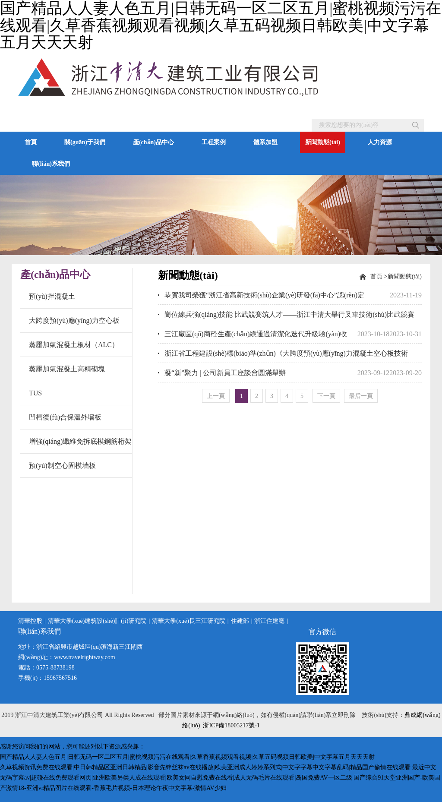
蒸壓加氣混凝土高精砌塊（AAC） (67, 373)
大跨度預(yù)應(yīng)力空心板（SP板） (74, 324)
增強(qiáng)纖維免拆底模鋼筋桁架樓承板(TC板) (80, 445)
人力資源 (380, 142)
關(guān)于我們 (84, 142)
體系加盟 (265, 142)
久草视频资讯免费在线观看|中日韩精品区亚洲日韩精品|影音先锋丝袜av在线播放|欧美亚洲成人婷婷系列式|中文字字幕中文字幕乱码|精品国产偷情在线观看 (205, 767)
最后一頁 (361, 396)
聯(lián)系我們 (51, 164)
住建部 (240, 621)
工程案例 (214, 142)
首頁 (31, 142)
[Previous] (216, 396)
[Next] (326, 396)
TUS (35, 393)
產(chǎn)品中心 (153, 142)
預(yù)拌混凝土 (52, 296)
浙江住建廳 (269, 621)
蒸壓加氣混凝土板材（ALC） (74, 344)
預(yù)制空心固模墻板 (62, 465)
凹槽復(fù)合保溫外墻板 (65, 417)
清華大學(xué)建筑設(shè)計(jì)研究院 (97, 621)
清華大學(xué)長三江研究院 (188, 621)
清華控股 (30, 621)
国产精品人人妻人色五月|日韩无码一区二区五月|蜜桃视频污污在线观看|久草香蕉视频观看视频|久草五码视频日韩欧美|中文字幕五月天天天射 (187, 757)
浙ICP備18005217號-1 (231, 725)
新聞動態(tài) (322, 142)
